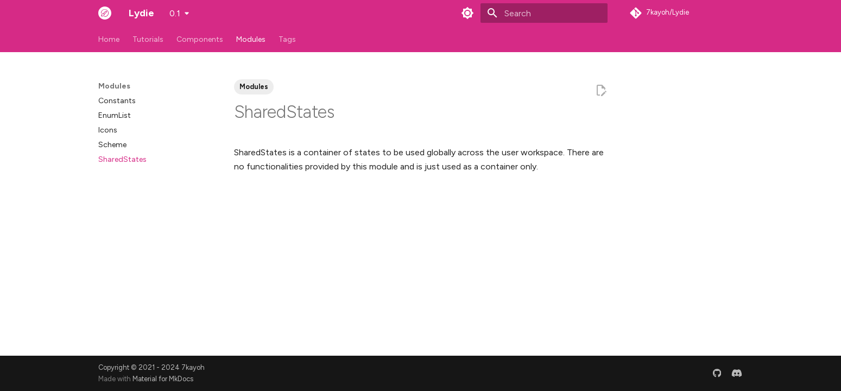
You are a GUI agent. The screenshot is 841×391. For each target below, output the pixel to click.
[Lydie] (105, 13)
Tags (287, 39)
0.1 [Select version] (174, 13)
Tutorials (147, 39)
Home (108, 39)
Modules (250, 39)
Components (199, 39)
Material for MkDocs (162, 379)
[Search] (544, 13)
